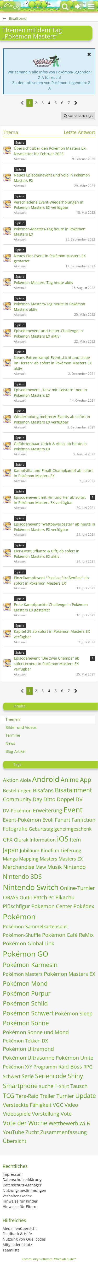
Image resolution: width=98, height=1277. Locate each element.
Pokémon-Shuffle (22, 935)
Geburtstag (41, 829)
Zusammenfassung (63, 1132)
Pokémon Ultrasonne (28, 1057)
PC (51, 897)
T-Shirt (62, 1086)
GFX (8, 839)
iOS (62, 839)
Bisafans (43, 790)
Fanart (62, 819)
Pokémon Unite (74, 1057)
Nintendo (74, 866)
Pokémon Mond (25, 983)
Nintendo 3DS (22, 876)
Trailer (47, 1095)
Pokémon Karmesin (30, 964)
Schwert (11, 1076)
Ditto (49, 799)
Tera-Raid (27, 1095)
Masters (48, 859)
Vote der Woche (25, 1123)
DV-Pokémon (17, 810)
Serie (28, 1076)
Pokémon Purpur (26, 993)
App (85, 779)
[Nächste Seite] (76, 103)
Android (45, 779)
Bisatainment (73, 790)
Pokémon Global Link (28, 943)
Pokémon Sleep (74, 1013)
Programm (45, 1067)
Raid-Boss (70, 1066)
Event (73, 809)
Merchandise (18, 866)
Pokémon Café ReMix (68, 934)
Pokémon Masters (23, 974)
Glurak (21, 840)
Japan (11, 850)
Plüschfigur (16, 906)
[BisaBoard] (12, 6)
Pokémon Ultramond (28, 1048)
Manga (10, 859)
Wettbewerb (63, 1123)
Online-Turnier (77, 888)
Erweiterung (47, 810)
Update (85, 1095)
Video (71, 1104)
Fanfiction (83, 819)
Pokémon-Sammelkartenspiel (35, 926)
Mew (41, 867)
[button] (91, 6)
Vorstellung (45, 1113)
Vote (66, 1113)
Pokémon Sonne (26, 1023)
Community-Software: (49, 1259)
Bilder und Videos (21, 727)
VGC (58, 1104)
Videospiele (17, 1113)
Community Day (22, 799)
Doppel (65, 799)
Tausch (79, 1086)
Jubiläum (29, 850)
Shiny (75, 1076)
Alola (25, 780)
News (10, 743)
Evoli (48, 819)
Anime (70, 779)
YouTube (13, 1132)
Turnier (65, 1095)
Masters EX (71, 859)
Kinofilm (50, 850)
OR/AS (10, 897)
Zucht (32, 1132)
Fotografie (15, 828)
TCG (8, 1095)
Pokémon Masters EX (69, 973)
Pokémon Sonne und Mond (36, 1032)
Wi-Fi (84, 1123)
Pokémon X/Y (17, 1067)
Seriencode (50, 1076)
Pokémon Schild (25, 1003)
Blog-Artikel (15, 751)
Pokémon (19, 916)
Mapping (28, 859)
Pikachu (64, 897)
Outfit (26, 897)
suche (46, 1086)
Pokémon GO (25, 954)
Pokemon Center (51, 906)
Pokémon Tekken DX (25, 1041)
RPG (88, 1067)
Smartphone (20, 1086)
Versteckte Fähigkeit (27, 1104)
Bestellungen (17, 790)
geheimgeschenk (72, 829)
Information (43, 840)
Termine (12, 735)
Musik (54, 866)
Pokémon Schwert (28, 1013)
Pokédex (83, 906)
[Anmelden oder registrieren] (78, 6)
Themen (12, 719)
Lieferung (71, 850)
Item (75, 839)
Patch (40, 897)
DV (79, 799)
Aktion (11, 779)
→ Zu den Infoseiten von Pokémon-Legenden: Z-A (49, 85)
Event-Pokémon (22, 819)
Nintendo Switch (31, 887)
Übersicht (14, 1141)
